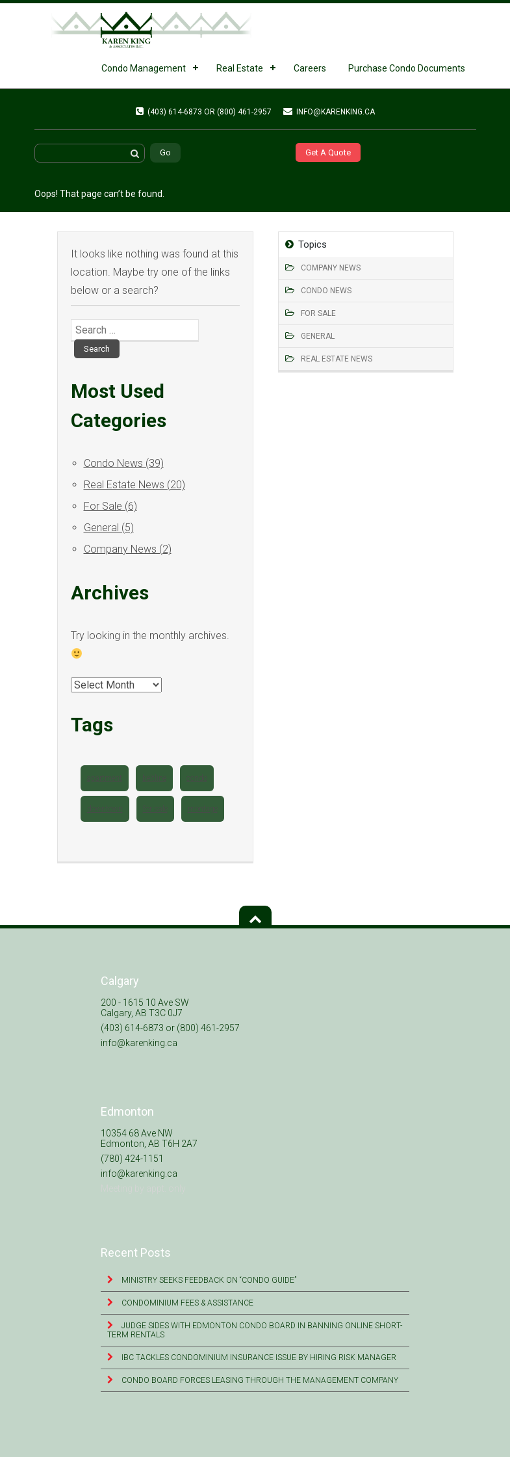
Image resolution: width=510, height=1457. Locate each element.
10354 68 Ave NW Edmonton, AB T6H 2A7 (149, 1138)
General (318, 336)
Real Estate (239, 68)
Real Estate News (336, 358)
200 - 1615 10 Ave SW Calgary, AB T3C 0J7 (145, 1007)
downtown (105, 808)
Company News (331, 267)
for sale (155, 808)
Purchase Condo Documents (406, 68)
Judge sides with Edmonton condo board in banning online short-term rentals (254, 1330)
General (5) (109, 527)
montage (203, 808)
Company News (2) (128, 549)
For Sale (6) (110, 506)
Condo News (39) (124, 463)
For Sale (318, 313)
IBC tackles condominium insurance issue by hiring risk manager (258, 1357)
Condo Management (143, 68)
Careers (310, 68)
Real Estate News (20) (134, 485)
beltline (154, 778)
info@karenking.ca (329, 111)
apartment (104, 778)
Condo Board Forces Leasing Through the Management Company (259, 1380)
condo (196, 778)
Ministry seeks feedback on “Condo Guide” (208, 1280)
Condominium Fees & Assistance (186, 1302)
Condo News (326, 290)
